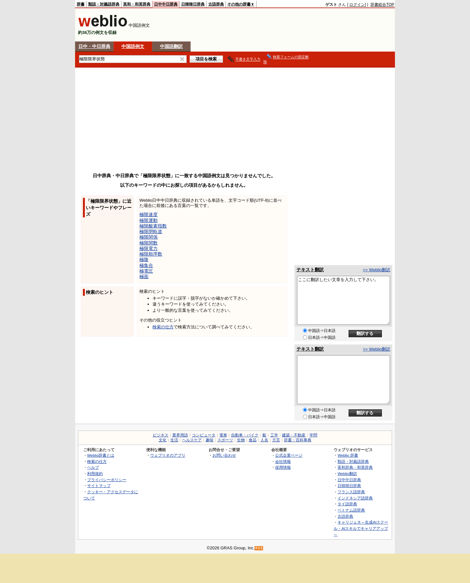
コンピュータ (203, 435)
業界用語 (180, 435)
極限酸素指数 (153, 225)
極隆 (144, 259)
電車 (223, 435)
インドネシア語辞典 (355, 498)
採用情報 (283, 467)
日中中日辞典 (166, 4)
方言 (276, 440)
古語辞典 (216, 4)
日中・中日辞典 (94, 46)
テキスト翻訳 (310, 269)
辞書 (81, 4)
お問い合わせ (224, 455)
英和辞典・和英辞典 (355, 467)
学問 (313, 435)
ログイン (357, 4)
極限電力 (148, 248)
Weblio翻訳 (347, 473)
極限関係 (148, 237)
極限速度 (148, 214)
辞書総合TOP (382, 4)
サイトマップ (99, 485)
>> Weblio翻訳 (376, 269)
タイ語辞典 (347, 504)
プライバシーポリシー (106, 480)
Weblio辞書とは (100, 455)
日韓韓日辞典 (193, 4)
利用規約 (95, 473)
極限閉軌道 (150, 231)
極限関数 (148, 242)
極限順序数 (150, 254)
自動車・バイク (244, 435)
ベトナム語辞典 (351, 510)
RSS (259, 548)
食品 (253, 440)
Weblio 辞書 (347, 455)
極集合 (146, 265)
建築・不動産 (294, 435)
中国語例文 (132, 46)
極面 (144, 276)
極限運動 (148, 220)
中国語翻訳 (171, 46)
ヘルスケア (192, 440)
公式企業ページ (289, 455)
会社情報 (283, 461)
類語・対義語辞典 (103, 4)
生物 (241, 440)
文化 (162, 440)
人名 (264, 440)
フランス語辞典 (351, 492)
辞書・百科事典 (297, 440)
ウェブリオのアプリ (167, 455)
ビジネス (160, 435)
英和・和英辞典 (136, 4)
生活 (174, 440)
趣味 (209, 440)
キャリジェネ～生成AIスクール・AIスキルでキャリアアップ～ (361, 528)
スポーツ (225, 440)
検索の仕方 (163, 326)
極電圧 (146, 271)
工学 (274, 435)
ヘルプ (93, 467)
